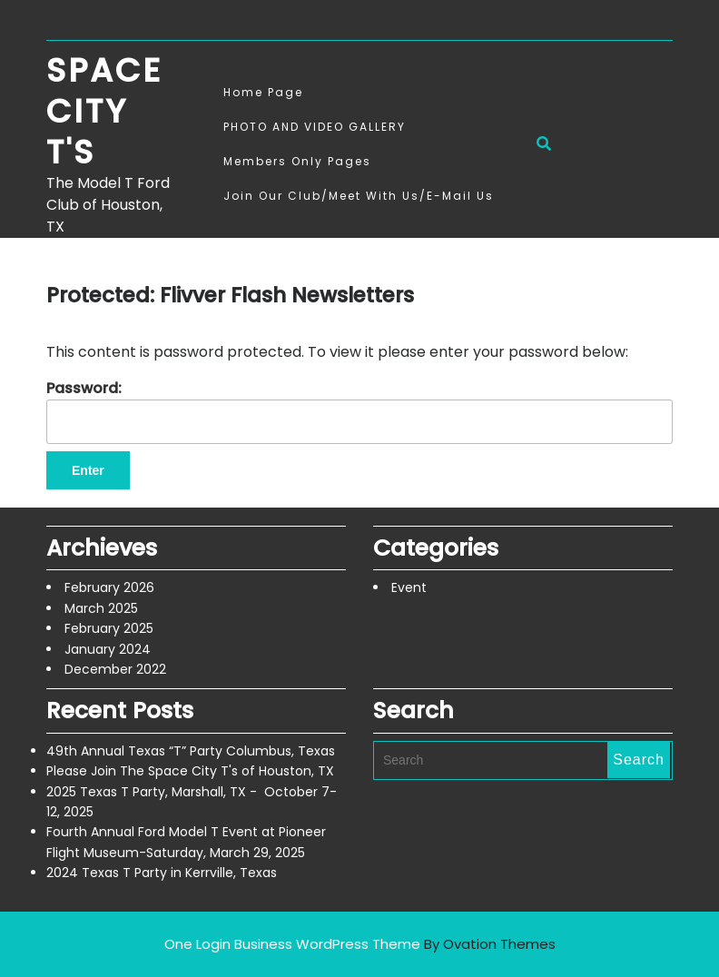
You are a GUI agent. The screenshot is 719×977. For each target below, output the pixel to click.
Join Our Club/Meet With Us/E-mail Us (358, 195)
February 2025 (108, 628)
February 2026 (109, 587)
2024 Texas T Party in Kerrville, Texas (161, 873)
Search (639, 759)
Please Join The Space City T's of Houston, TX (190, 771)
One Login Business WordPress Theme (360, 943)
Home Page (263, 92)
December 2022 (115, 669)
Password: (359, 410)
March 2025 (101, 608)
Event (409, 587)
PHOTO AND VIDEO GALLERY (314, 126)
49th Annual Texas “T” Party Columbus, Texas (190, 751)
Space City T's (104, 111)
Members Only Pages (297, 161)
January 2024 (107, 649)
